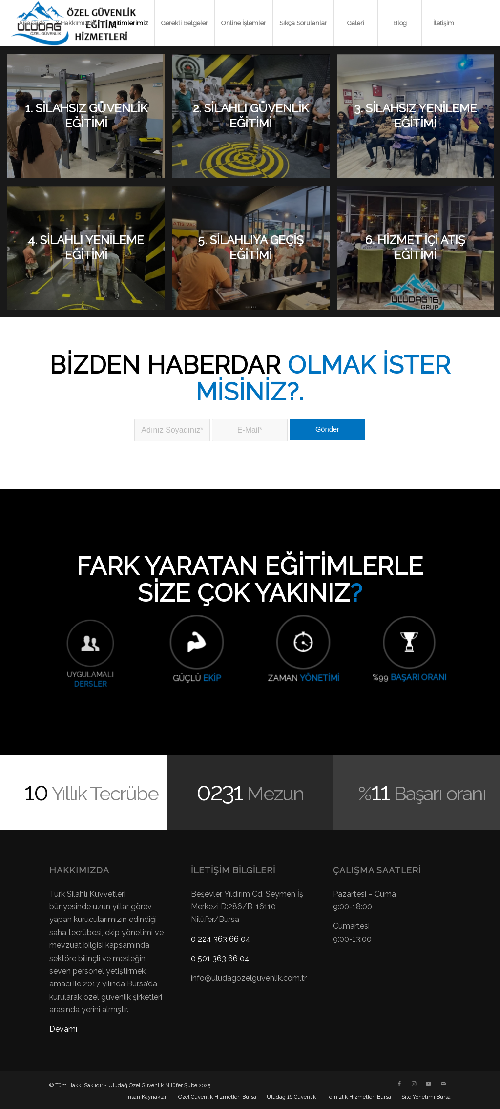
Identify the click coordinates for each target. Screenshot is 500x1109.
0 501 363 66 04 (220, 958)
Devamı (63, 1029)
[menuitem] (32, 23)
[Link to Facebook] (12, 69)
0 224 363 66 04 (220, 938)
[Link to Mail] (56, 69)
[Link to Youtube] (42, 69)
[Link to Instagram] (27, 69)
